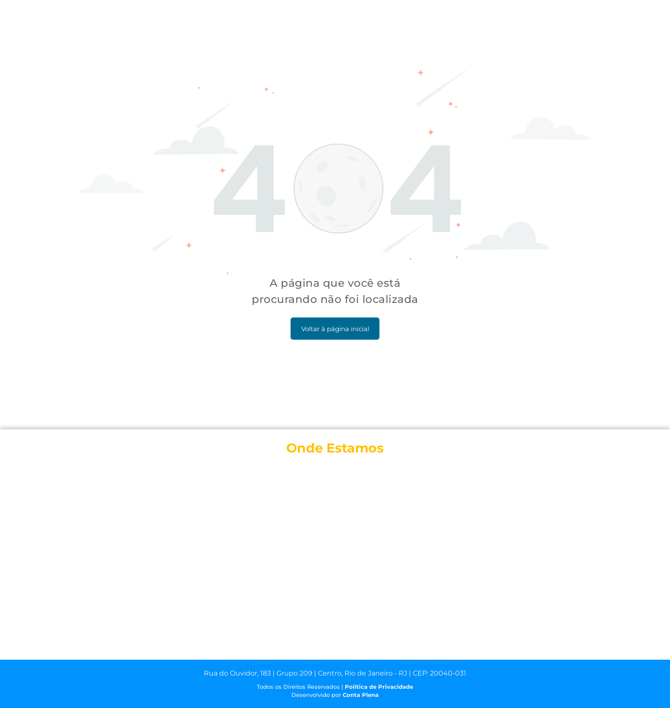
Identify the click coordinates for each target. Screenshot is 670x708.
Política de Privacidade (379, 686)
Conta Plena (361, 694)
